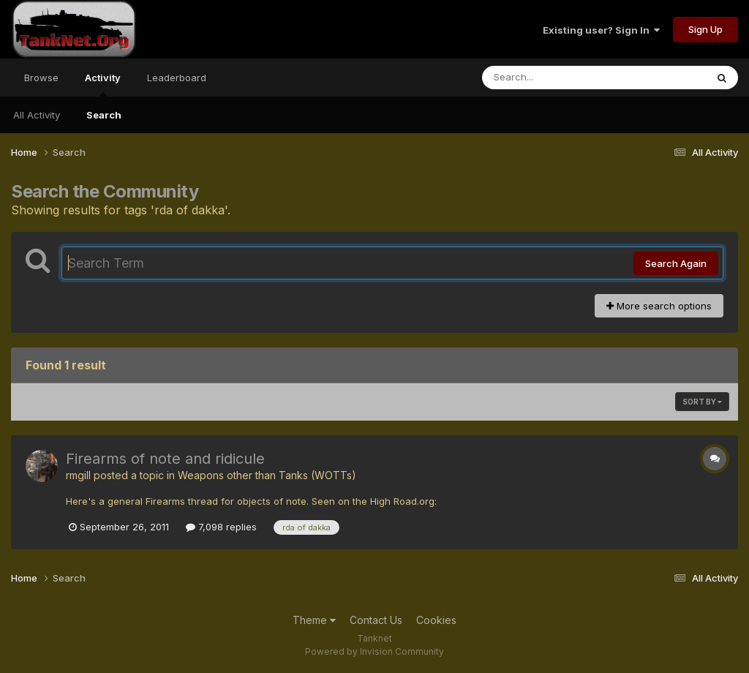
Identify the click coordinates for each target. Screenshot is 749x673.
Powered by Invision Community (374, 651)
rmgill (78, 475)
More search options (659, 306)
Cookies (436, 620)
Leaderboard (176, 77)
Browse (41, 77)
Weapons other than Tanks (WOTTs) (267, 475)
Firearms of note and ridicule (165, 458)
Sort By (702, 401)
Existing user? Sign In (601, 30)
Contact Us (376, 620)
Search (103, 115)
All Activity (36, 115)
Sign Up (705, 29)
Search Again (676, 263)
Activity (103, 84)
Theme (314, 620)
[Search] (554, 77)
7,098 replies (221, 527)
